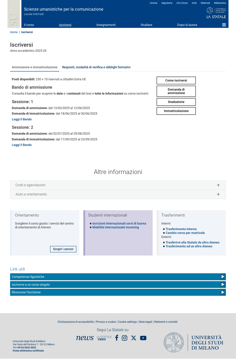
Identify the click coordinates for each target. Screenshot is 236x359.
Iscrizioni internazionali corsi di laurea (119, 223)
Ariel (194, 3)
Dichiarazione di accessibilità (76, 322)
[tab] (118, 185)
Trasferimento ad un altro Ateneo (189, 247)
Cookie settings (127, 322)
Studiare (146, 25)
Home (224, 25)
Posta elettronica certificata (28, 351)
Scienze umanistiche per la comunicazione (63, 9)
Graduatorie (176, 102)
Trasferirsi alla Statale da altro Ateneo (193, 243)
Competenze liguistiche (28, 277)
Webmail (205, 3)
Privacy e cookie (106, 322)
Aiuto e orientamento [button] (31, 194)
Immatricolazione (176, 111)
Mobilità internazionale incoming (116, 227)
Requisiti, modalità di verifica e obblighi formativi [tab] (96, 67)
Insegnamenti (106, 25)
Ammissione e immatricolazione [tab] (34, 67)
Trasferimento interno (181, 229)
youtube (143, 336)
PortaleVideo (104, 338)
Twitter (134, 336)
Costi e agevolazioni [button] (30, 185)
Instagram (124, 336)
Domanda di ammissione (176, 91)
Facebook (117, 336)
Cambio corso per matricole (185, 233)
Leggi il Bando (22, 119)
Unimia (153, 3)
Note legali (145, 322)
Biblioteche (220, 3)
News (85, 338)
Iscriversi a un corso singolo (31, 285)
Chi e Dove (182, 3)
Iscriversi (65, 25)
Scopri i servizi (63, 249)
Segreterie (167, 3)
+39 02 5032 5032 (26, 347)
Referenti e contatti (166, 322)
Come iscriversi (176, 80)
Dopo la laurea (187, 25)
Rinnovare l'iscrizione (26, 292)
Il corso (29, 25)
